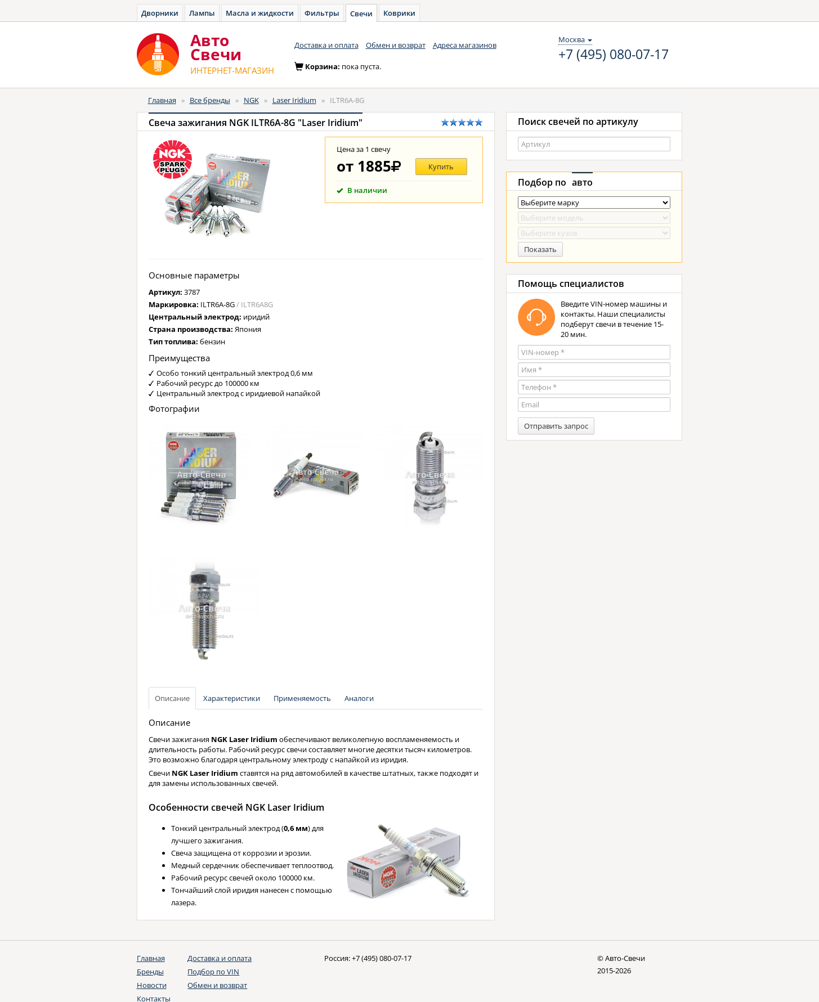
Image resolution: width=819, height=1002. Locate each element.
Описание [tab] (172, 698)
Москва (575, 39)
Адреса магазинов (464, 45)
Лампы (202, 13)
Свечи (361, 13)
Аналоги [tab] (359, 698)
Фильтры (322, 13)
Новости (152, 985)
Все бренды (210, 100)
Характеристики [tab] (231, 698)
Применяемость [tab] (302, 698)
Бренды (150, 972)
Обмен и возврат (396, 45)
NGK (251, 100)
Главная (162, 100)
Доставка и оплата (326, 45)
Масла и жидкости (260, 13)
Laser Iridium (294, 100)
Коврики (399, 13)
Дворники (159, 13)
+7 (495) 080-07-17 (613, 54)
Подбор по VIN (213, 972)
